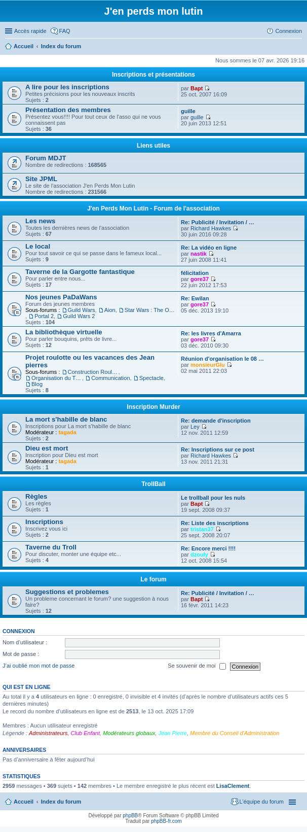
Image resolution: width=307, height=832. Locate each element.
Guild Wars (81, 310)
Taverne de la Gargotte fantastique (80, 271)
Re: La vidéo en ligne (209, 248)
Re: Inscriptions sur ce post (217, 449)
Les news (40, 221)
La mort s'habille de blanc (66, 419)
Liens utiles (153, 145)
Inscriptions (44, 522)
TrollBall (153, 484)
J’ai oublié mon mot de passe (38, 666)
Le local (37, 246)
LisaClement (232, 786)
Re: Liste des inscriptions (215, 523)
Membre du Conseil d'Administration (234, 733)
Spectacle (151, 378)
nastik (198, 254)
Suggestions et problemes (67, 592)
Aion (110, 310)
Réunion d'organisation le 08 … (222, 359)
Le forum (153, 579)
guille (188, 111)
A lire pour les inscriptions (67, 87)
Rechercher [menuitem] (298, 47)
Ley (195, 427)
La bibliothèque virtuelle (63, 332)
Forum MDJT (45, 158)
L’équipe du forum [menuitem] (262, 802)
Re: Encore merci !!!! (208, 548)
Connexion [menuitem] (288, 31)
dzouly (199, 554)
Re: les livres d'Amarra (211, 333)
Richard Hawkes (210, 228)
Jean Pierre (173, 733)
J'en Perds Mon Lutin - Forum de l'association (153, 208)
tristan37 (202, 529)
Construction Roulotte (93, 372)
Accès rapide (30, 31)
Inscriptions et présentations (153, 74)
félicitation (195, 273)
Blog (37, 384)
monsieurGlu (207, 365)
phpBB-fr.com (166, 821)
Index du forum (61, 802)
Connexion (19, 631)
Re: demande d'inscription (216, 421)
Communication (110, 378)
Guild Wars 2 (79, 316)
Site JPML (41, 179)
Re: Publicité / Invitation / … (217, 222)
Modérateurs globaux (129, 733)
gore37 (199, 279)
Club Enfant (85, 733)
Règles (36, 496)
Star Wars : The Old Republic (150, 310)
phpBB (130, 815)
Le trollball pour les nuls (213, 498)
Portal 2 (44, 316)
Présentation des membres (68, 110)
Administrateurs (48, 733)
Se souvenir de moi (196, 666)
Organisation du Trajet (56, 378)
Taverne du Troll (50, 547)
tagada (67, 432)
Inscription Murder (153, 406)
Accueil (23, 802)
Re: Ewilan (195, 298)
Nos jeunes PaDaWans (61, 297)
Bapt (196, 88)
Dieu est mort (46, 448)
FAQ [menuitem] (64, 31)
